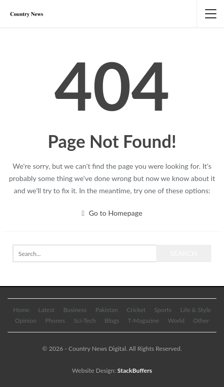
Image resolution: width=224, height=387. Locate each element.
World (176, 320)
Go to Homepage (112, 213)
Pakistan (106, 310)
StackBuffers (134, 370)
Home (21, 310)
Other (201, 320)
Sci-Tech (84, 320)
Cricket (136, 310)
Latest (46, 310)
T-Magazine (143, 320)
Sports (162, 310)
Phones (55, 320)
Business (75, 310)
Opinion (25, 320)
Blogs (112, 320)
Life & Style (195, 310)
